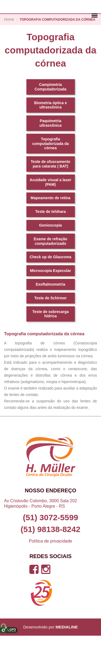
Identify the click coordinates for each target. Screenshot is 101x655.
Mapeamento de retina (51, 217)
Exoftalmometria (50, 303)
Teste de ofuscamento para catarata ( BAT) (50, 183)
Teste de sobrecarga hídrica (50, 333)
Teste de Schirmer (50, 317)
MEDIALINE (66, 646)
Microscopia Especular (50, 290)
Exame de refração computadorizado (50, 260)
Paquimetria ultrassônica (50, 142)
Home (9, 39)
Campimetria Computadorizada (50, 106)
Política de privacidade (50, 560)
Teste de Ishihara (50, 231)
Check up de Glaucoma (50, 276)
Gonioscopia (50, 244)
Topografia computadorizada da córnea (50, 162)
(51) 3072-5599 (50, 537)
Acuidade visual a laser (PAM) (50, 201)
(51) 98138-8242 (51, 548)
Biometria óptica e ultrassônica (50, 124)
